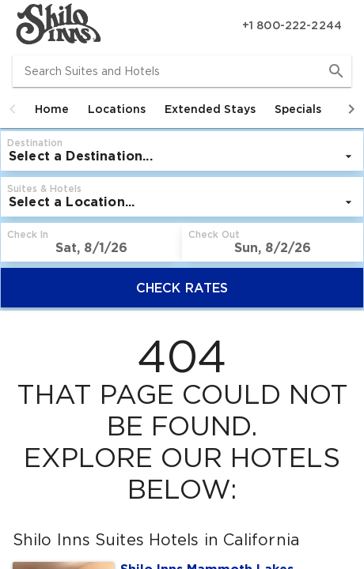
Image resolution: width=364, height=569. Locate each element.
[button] (12, 109)
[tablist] (182, 109)
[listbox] (182, 156)
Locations (117, 109)
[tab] (51, 109)
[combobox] (182, 71)
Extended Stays (210, 109)
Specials (298, 109)
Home (52, 109)
